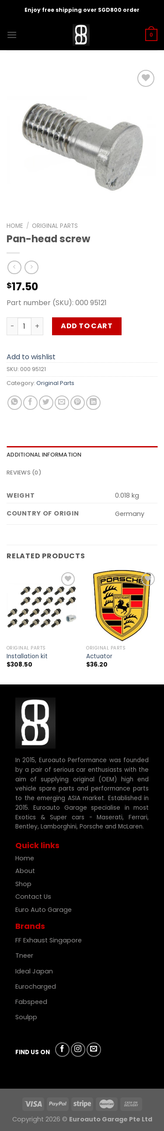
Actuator (99, 656)
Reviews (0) (24, 472)
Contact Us (33, 896)
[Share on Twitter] (46, 402)
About (25, 870)
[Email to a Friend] (62, 402)
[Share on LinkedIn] (93, 402)
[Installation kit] (42, 605)
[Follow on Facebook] (62, 1049)
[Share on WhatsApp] (14, 402)
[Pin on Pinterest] (77, 402)
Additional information (44, 454)
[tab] (82, 455)
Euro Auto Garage (44, 909)
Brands (30, 926)
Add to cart (86, 326)
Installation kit (27, 656)
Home (15, 226)
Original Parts (55, 226)
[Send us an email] (94, 1049)
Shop (24, 884)
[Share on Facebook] (30, 402)
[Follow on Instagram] (78, 1049)
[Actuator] (121, 605)
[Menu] (12, 34)
